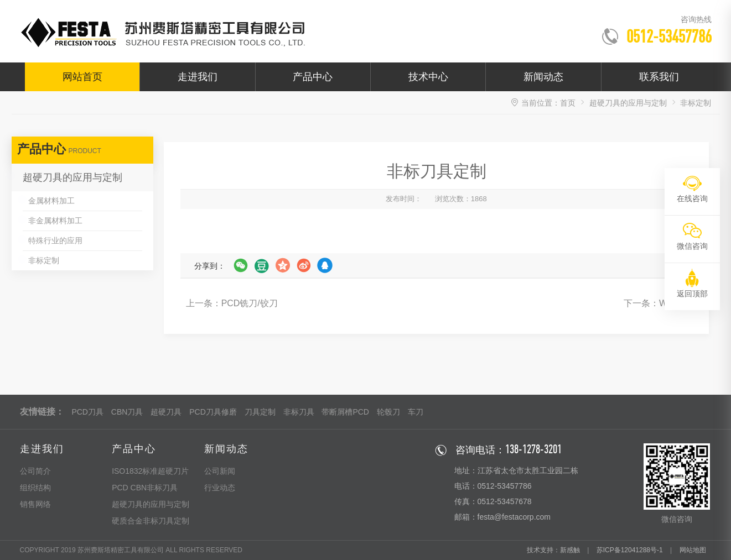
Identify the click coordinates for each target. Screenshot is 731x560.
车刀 (415, 411)
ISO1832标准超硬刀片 (150, 471)
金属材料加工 (51, 200)
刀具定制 (260, 411)
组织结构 (35, 487)
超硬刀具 (166, 411)
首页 (568, 102)
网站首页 (82, 76)
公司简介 (35, 471)
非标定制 (43, 260)
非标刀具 (298, 411)
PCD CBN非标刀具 (145, 487)
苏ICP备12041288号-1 (630, 550)
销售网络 (35, 504)
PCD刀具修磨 (213, 411)
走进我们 (197, 76)
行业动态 (219, 487)
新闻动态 (543, 76)
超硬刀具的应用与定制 (628, 102)
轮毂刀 (388, 411)
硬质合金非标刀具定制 (150, 520)
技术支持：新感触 (553, 550)
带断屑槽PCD (345, 411)
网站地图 (693, 550)
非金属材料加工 (55, 220)
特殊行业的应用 (55, 240)
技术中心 (428, 76)
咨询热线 (696, 19)
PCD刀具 (87, 411)
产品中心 (313, 76)
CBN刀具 (127, 411)
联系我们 (659, 76)
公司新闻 (219, 471)
